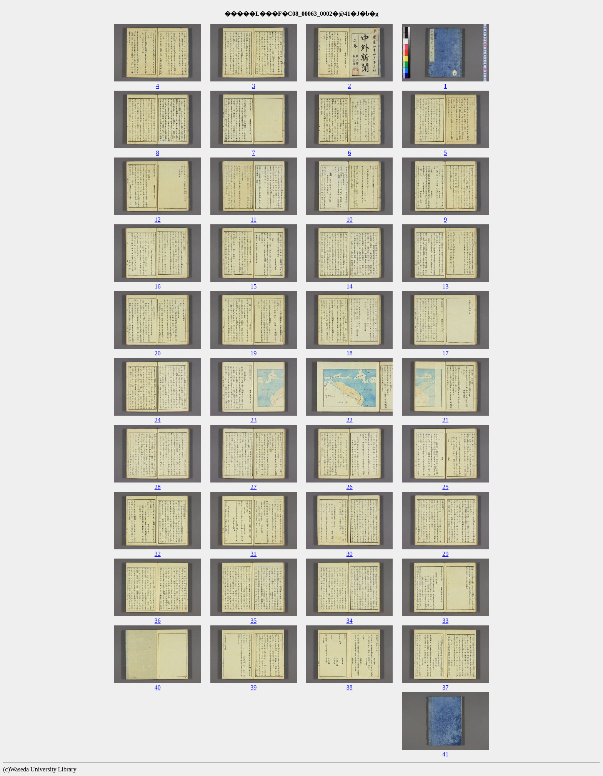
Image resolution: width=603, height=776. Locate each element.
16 (158, 286)
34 (349, 620)
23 (253, 420)
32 (158, 553)
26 (349, 487)
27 (253, 487)
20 (158, 353)
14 (349, 286)
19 (253, 353)
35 (253, 620)
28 (158, 487)
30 (349, 553)
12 (158, 219)
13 (445, 286)
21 (445, 420)
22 (349, 420)
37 (445, 687)
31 (253, 553)
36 (158, 620)
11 (254, 219)
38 (349, 687)
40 (158, 687)
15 (253, 286)
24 (158, 420)
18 (349, 353)
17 (445, 353)
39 (253, 687)
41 (445, 754)
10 (349, 219)
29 (445, 553)
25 (445, 487)
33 (445, 620)
